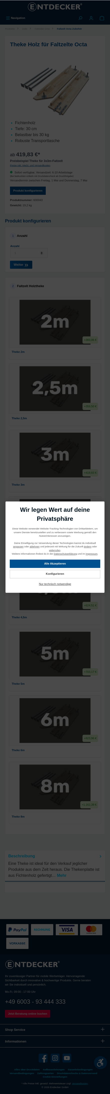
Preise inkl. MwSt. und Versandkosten (30, 165)
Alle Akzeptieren (55, 563)
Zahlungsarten (45, 1073)
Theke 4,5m (54, 617)
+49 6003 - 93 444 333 (35, 1001)
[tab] (55, 866)
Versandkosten (80, 1083)
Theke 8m (54, 816)
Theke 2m (54, 351)
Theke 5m (54, 683)
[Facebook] (43, 1058)
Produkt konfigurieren (27, 190)
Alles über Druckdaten (27, 1069)
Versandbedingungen (22, 1073)
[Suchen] (80, 18)
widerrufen (54, 550)
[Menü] (15, 18)
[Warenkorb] (102, 18)
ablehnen (35, 546)
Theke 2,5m (54, 418)
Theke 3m (54, 484)
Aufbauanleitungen (54, 1069)
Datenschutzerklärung (65, 553)
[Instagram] (55, 1058)
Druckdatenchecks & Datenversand (77, 1073)
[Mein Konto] (91, 18)
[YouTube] (66, 1058)
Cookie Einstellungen (55, 1076)
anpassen (18, 546)
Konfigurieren (55, 573)
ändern (88, 546)
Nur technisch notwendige (55, 583)
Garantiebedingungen (80, 1069)
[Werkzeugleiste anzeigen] (100, 1062)
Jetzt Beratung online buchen (27, 1013)
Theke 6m (54, 750)
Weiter (21, 264)
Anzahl (15, 246)
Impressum (92, 553)
